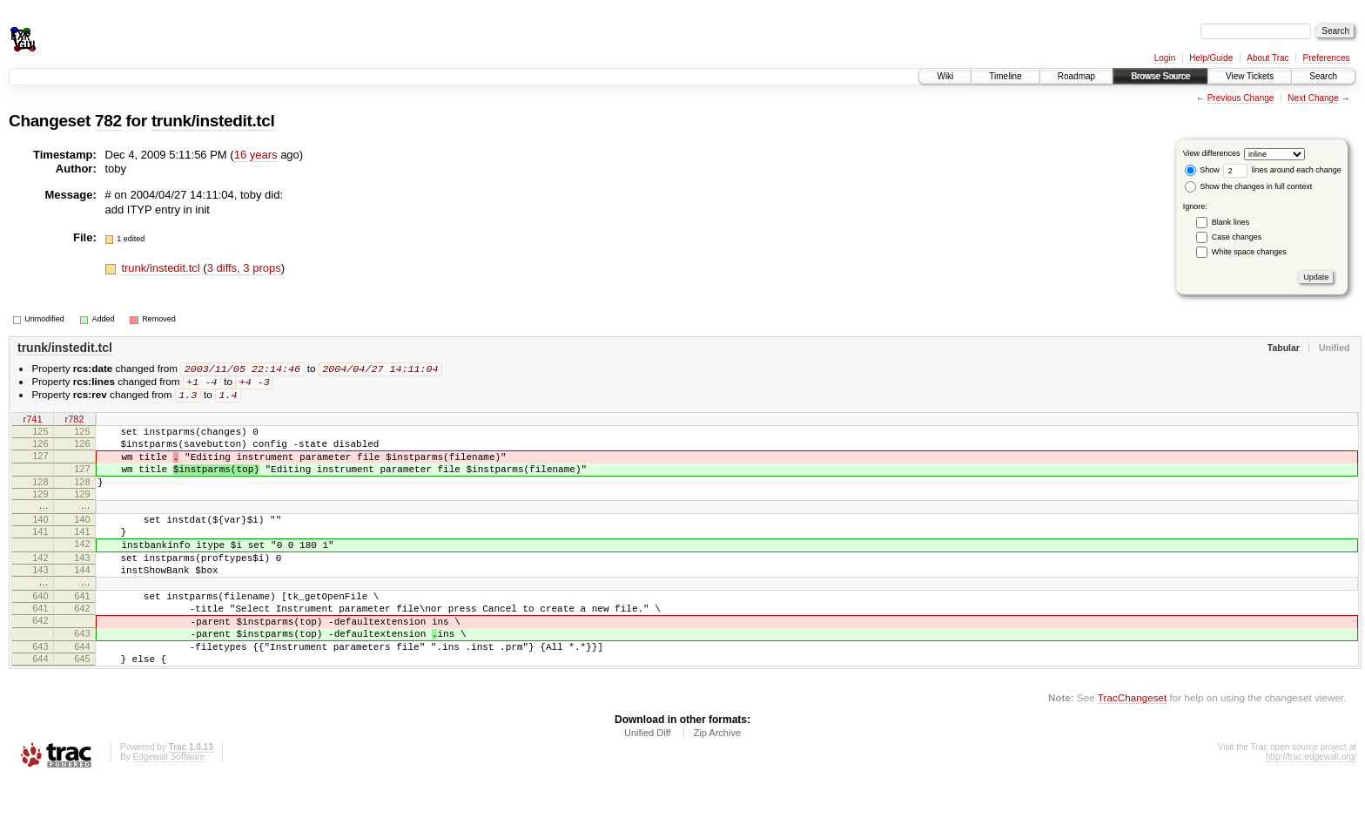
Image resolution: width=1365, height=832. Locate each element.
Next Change (1313, 98)
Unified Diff (647, 785)
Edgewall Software (168, 809)
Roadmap (1076, 76)
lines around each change (1282, 170)
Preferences (1326, 58)
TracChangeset (1132, 749)
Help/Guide (1211, 58)
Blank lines (1231, 222)
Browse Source (1160, 76)
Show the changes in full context (1249, 186)
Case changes (1237, 237)
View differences (1212, 153)
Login (1164, 58)
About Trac (1267, 58)
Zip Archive (717, 785)
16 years (256, 154)
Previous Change (1240, 98)
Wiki (945, 76)
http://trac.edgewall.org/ (1311, 809)
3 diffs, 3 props (244, 267)
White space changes (1249, 251)
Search (1323, 76)
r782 (74, 422)
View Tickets (1250, 76)
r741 (32, 422)
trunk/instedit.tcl (213, 121)
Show (1202, 170)
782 (108, 121)
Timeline (1005, 76)
